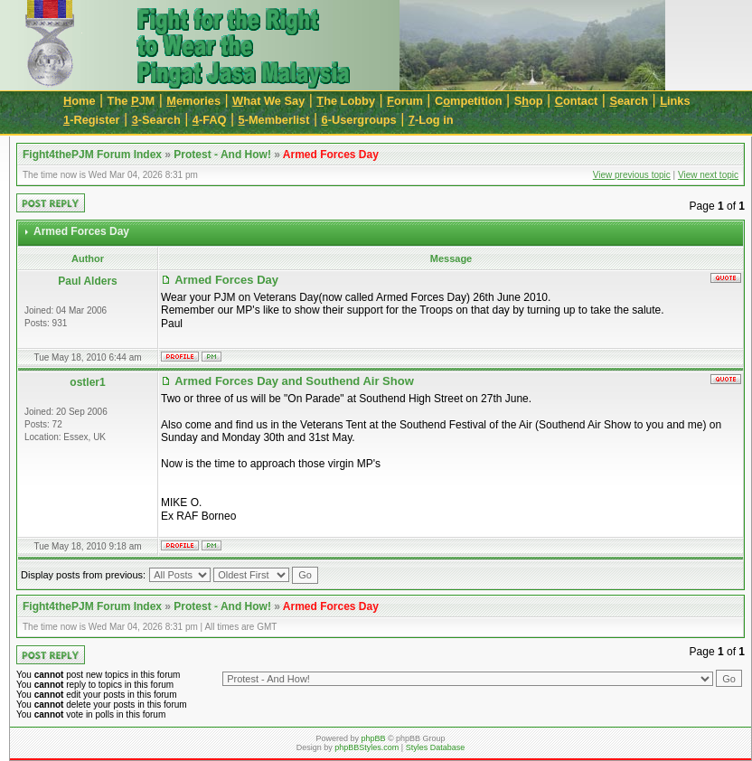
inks (675, 101)
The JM (131, 101)
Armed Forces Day (331, 154)
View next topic (708, 175)
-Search (156, 120)
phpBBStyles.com (366, 747)
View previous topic (632, 175)
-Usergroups (359, 120)
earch (628, 101)
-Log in (431, 120)
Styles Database (435, 747)
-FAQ (210, 120)
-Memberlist (274, 120)
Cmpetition (469, 101)
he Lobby (345, 101)
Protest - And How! (222, 154)
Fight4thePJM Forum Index (92, 154)
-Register (91, 120)
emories (193, 101)
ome (79, 101)
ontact (576, 101)
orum (405, 101)
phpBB (373, 738)
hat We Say (268, 101)
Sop (528, 101)
